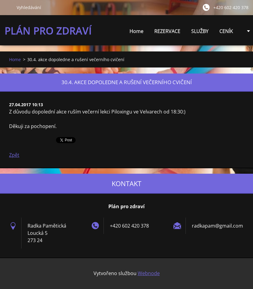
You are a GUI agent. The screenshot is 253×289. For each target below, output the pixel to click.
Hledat (8, 7)
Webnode (149, 273)
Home (136, 31)
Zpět (14, 155)
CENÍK (226, 33)
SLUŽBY (200, 33)
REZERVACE (167, 31)
